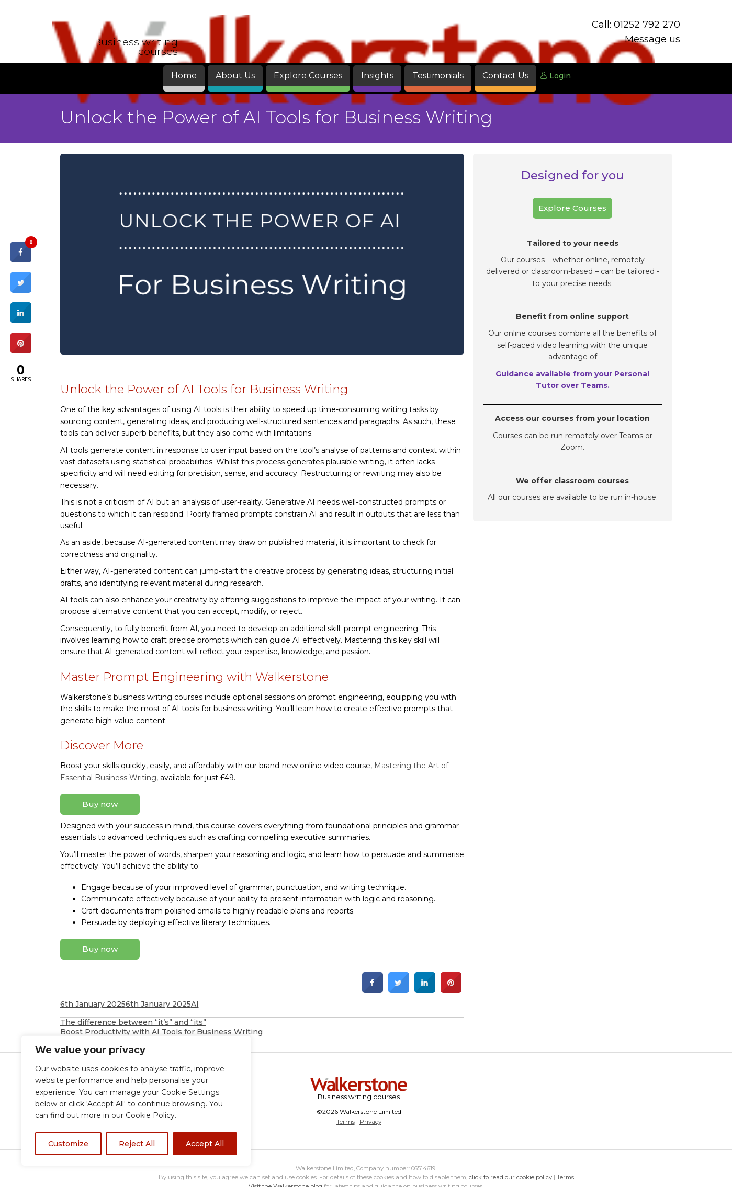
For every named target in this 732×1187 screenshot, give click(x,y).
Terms (345, 1121)
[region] (136, 1100)
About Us (235, 76)
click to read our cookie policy (510, 1177)
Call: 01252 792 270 (636, 24)
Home (184, 76)
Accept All (205, 1143)
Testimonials (438, 76)
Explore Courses (308, 76)
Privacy (370, 1121)
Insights (377, 76)
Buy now (100, 804)
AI (195, 1004)
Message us (652, 39)
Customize (68, 1143)
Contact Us (505, 76)
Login (555, 76)
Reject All (137, 1143)
